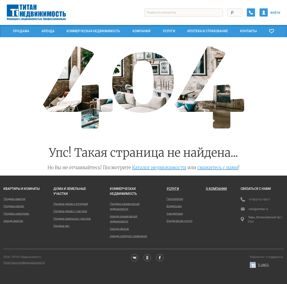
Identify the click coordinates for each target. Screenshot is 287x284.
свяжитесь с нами (217, 167)
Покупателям (175, 199)
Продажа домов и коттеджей (70, 204)
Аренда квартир (13, 221)
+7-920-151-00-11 (255, 199)
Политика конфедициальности (24, 262)
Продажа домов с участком (70, 211)
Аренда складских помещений (128, 236)
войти (275, 12)
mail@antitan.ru (254, 209)
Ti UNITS (259, 265)
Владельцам (174, 206)
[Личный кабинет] (264, 12)
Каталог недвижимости (159, 167)
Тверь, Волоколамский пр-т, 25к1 (261, 219)
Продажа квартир (14, 199)
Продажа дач (61, 226)
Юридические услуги (179, 221)
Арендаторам (175, 213)
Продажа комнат (13, 206)
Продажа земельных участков (72, 218)
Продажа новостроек (16, 213)
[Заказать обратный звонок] (251, 12)
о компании (216, 189)
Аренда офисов (119, 228)
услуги (173, 189)
